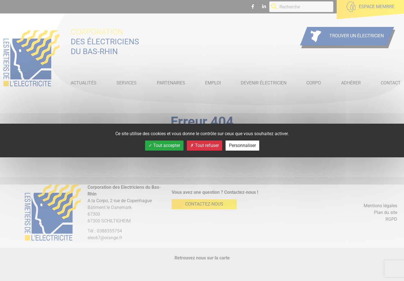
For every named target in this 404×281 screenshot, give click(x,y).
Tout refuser (204, 145)
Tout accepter (164, 145)
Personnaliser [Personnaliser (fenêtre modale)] (242, 145)
